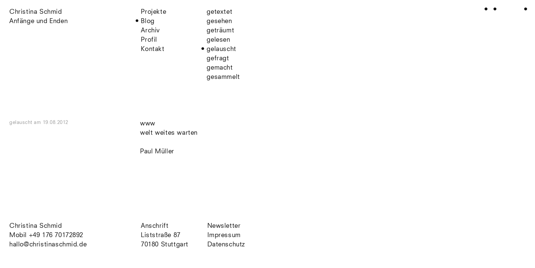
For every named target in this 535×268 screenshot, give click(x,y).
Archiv (150, 31)
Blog (147, 21)
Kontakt (152, 49)
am (51, 122)
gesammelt (223, 77)
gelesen (218, 40)
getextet (219, 12)
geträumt (220, 31)
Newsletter (224, 226)
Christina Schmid (35, 226)
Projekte (153, 12)
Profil (149, 40)
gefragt (218, 58)
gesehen (219, 21)
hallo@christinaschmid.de (48, 245)
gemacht (220, 68)
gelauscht (221, 49)
